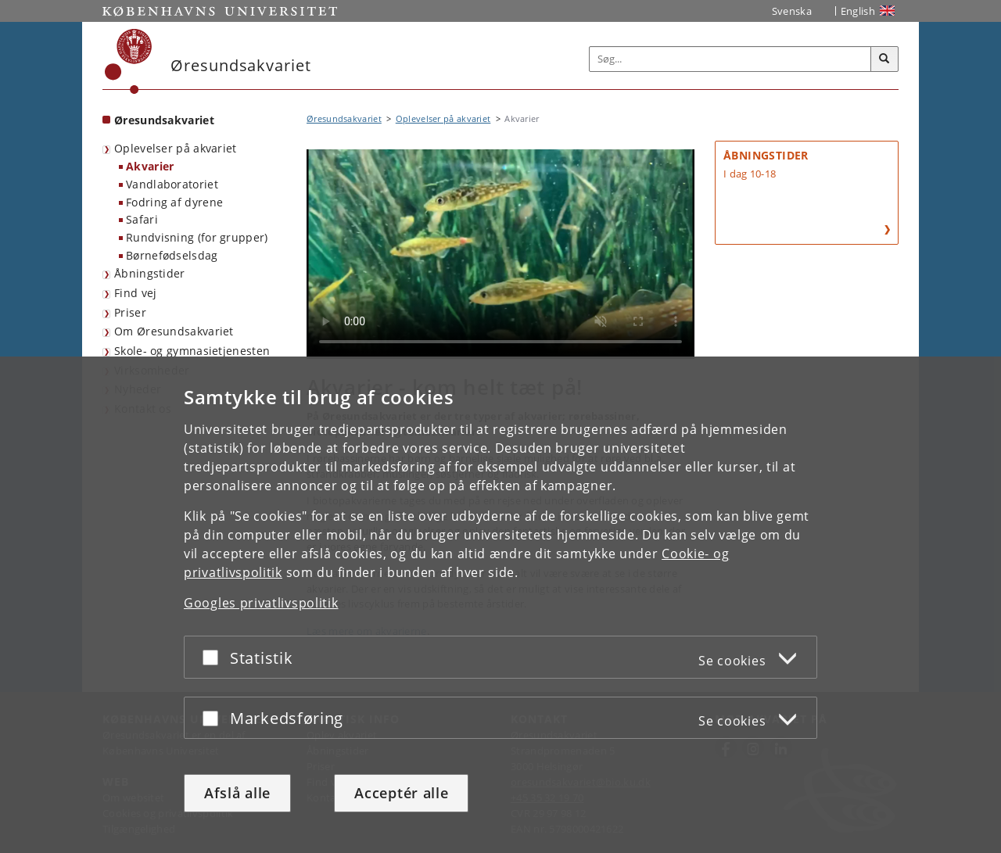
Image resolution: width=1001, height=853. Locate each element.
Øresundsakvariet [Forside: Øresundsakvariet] (164, 120)
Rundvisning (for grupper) (197, 237)
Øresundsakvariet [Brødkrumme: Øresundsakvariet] (344, 118)
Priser (130, 312)
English (858, 11)
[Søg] (884, 59)
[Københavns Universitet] (128, 61)
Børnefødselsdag (172, 255)
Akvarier (150, 166)
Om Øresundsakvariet (174, 331)
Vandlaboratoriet (172, 184)
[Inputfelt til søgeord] (730, 59)
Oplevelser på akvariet (175, 148)
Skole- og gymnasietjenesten (192, 350)
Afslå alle (237, 792)
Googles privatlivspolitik (261, 602)
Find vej (135, 292)
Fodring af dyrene (174, 202)
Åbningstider (149, 273)
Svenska (792, 11)
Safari (142, 219)
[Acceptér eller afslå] (214, 657)
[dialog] (500, 605)
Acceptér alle (401, 792)
